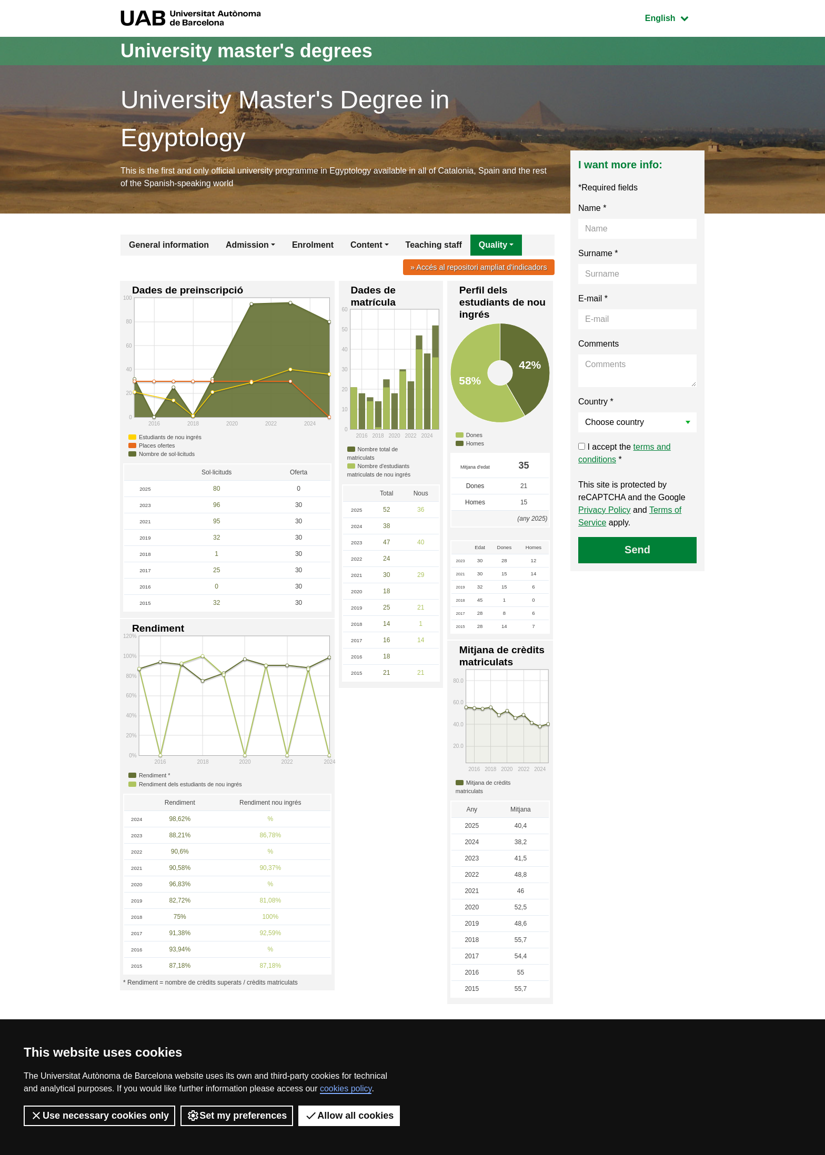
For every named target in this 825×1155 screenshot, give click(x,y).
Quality (493, 244)
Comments (598, 343)
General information (169, 244)
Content (366, 244)
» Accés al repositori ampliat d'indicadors (478, 267)
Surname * (598, 253)
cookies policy (345, 1088)
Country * (595, 401)
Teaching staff (434, 244)
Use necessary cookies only (99, 1115)
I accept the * (624, 453)
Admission (247, 244)
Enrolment (313, 244)
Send (637, 549)
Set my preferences (237, 1115)
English (675, 17)
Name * (592, 208)
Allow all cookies (349, 1115)
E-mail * (593, 298)
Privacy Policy (604, 509)
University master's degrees (246, 51)
